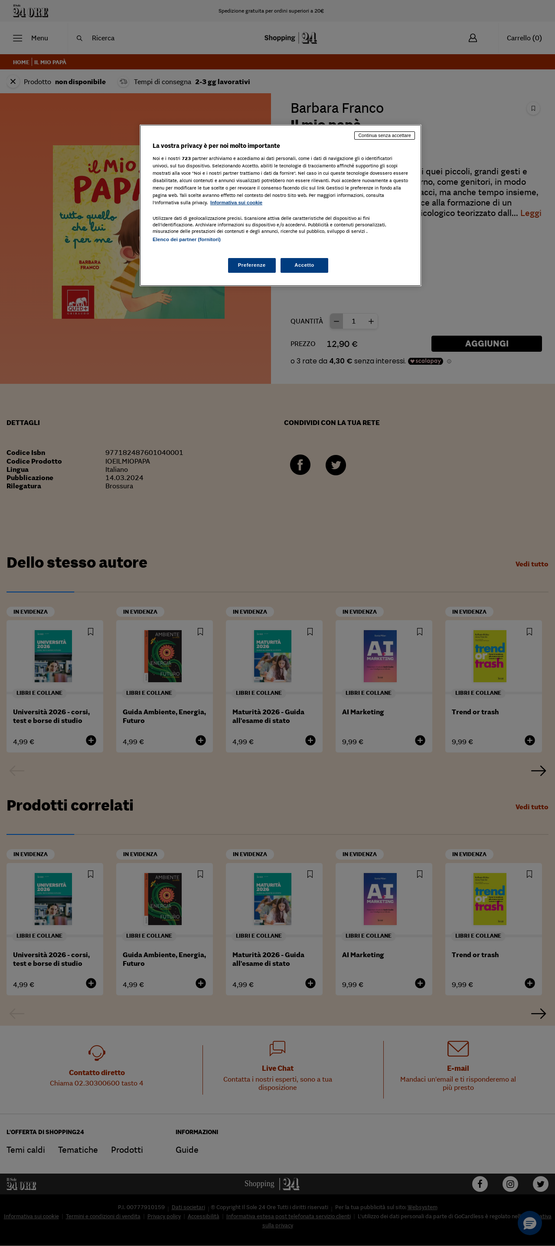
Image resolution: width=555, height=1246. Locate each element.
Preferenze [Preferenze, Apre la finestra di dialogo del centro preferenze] (252, 265)
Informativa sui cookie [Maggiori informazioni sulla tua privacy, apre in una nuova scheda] (236, 202)
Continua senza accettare (384, 135)
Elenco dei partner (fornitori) (187, 239)
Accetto (304, 265)
